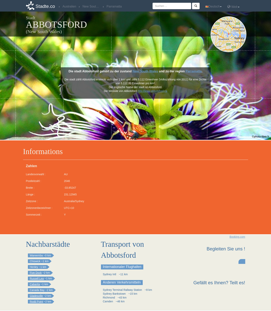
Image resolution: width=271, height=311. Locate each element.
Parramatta (194, 71)
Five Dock (36, 272)
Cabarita (35, 284)
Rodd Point (36, 301)
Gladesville (36, 295)
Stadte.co (45, 6)
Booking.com (237, 236)
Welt (233, 6)
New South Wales (145, 71)
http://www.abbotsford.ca (152, 91)
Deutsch (213, 6)
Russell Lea (37, 278)
